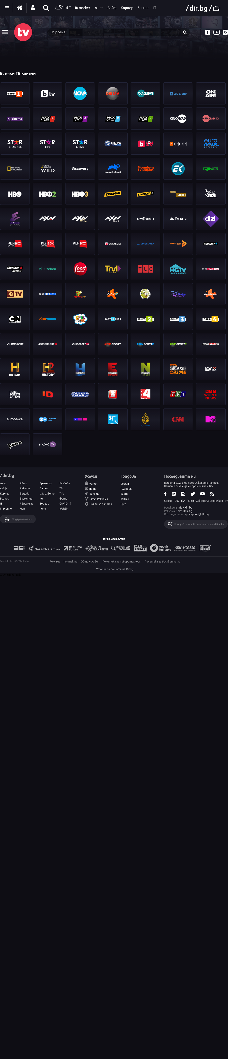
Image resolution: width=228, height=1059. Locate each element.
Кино (43, 508)
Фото (63, 498)
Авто (23, 483)
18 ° (63, 8)
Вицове (24, 493)
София (125, 483)
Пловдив (126, 488)
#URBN (63, 508)
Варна (124, 493)
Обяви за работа (100, 504)
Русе (123, 504)
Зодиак (44, 503)
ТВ (60, 488)
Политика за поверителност (121, 561)
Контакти (70, 561)
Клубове (64, 483)
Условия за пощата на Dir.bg (115, 569)
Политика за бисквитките (162, 561)
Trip (61, 493)
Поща (92, 488)
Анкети (25, 488)
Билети (94, 493)
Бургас (125, 498)
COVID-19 (65, 503)
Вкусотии (26, 498)
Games (44, 488)
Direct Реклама (98, 499)
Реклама (55, 561)
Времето (46, 483)
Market (93, 483)
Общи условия (90, 561)
